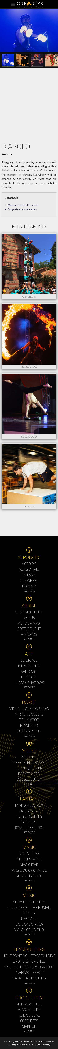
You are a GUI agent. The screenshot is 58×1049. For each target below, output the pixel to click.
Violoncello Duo (29, 930)
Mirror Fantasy (29, 805)
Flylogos (29, 634)
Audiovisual (29, 1015)
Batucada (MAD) (29, 924)
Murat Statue (29, 859)
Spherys (29, 822)
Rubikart (29, 677)
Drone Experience (29, 961)
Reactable (29, 918)
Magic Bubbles (29, 816)
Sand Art (29, 671)
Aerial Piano (29, 623)
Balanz (29, 575)
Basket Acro (29, 773)
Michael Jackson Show (29, 708)
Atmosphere (29, 1009)
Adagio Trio (29, 569)
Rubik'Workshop (29, 972)
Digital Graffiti (29, 666)
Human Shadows (29, 682)
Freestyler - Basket (29, 762)
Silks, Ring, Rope (29, 612)
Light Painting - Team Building (29, 955)
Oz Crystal (29, 811)
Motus (29, 617)
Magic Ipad (29, 864)
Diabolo (29, 586)
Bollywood (29, 720)
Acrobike (29, 757)
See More (29, 591)
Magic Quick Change (29, 870)
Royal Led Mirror (29, 827)
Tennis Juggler (29, 768)
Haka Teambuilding (29, 978)
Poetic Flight (29, 629)
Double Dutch (29, 779)
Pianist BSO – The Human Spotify (29, 910)
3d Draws (29, 660)
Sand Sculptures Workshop (29, 967)
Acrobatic (7, 154)
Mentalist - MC (29, 876)
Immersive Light (29, 1004)
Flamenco (29, 725)
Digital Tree (29, 853)
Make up (29, 1026)
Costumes (29, 1021)
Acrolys (29, 563)
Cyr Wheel (29, 580)
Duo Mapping (29, 731)
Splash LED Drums (29, 902)
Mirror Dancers (29, 714)
